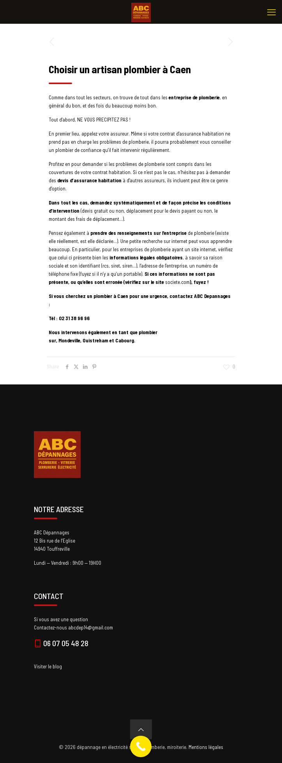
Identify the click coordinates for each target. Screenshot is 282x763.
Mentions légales (206, 747)
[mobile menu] (271, 11)
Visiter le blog (48, 666)
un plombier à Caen (107, 296)
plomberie (204, 233)
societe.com (177, 282)
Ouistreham (96, 340)
